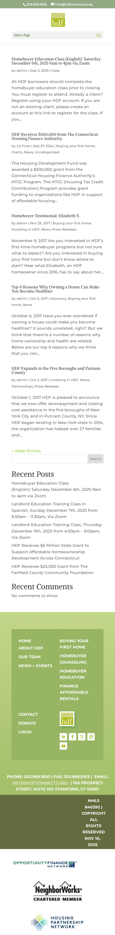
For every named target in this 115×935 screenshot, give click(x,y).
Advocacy (58, 298)
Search (95, 459)
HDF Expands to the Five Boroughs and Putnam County (56, 370)
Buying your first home (75, 146)
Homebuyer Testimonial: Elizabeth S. (46, 215)
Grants (17, 152)
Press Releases (64, 229)
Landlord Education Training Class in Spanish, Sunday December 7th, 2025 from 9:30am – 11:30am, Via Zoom (55, 510)
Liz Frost (23, 146)
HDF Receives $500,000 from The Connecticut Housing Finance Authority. (55, 136)
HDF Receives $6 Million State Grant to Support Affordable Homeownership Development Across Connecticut (50, 551)
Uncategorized (47, 152)
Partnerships (22, 386)
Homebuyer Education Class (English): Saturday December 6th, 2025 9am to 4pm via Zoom (56, 61)
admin (22, 70)
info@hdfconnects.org (40, 783)
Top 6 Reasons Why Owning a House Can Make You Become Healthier (55, 289)
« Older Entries (26, 451)
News (28, 152)
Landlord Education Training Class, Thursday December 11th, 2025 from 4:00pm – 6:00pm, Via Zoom (57, 530)
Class (55, 70)
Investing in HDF (26, 229)
